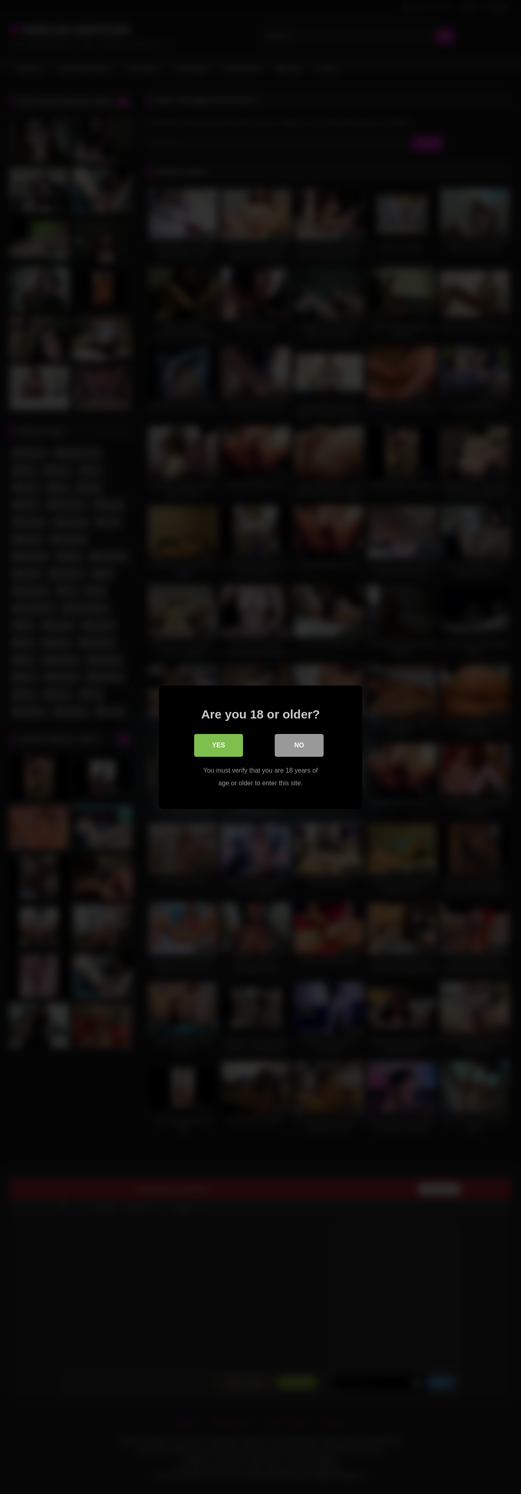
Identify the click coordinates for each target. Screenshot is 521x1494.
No (299, 744)
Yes (218, 744)
